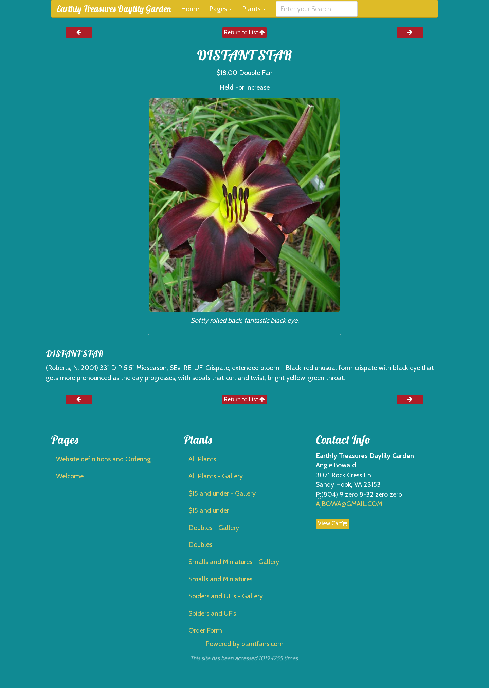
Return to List (244, 32)
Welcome (70, 476)
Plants (254, 9)
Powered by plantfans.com (244, 643)
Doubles (200, 544)
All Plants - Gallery (215, 476)
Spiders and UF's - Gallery (225, 596)
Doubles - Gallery (213, 527)
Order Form (205, 630)
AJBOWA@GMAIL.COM (349, 504)
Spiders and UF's (212, 613)
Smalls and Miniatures (220, 579)
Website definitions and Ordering (103, 459)
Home (190, 9)
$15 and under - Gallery (222, 493)
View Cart (332, 523)
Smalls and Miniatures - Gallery (233, 562)
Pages (220, 9)
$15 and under (208, 510)
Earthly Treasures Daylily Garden (113, 8)
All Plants (202, 459)
